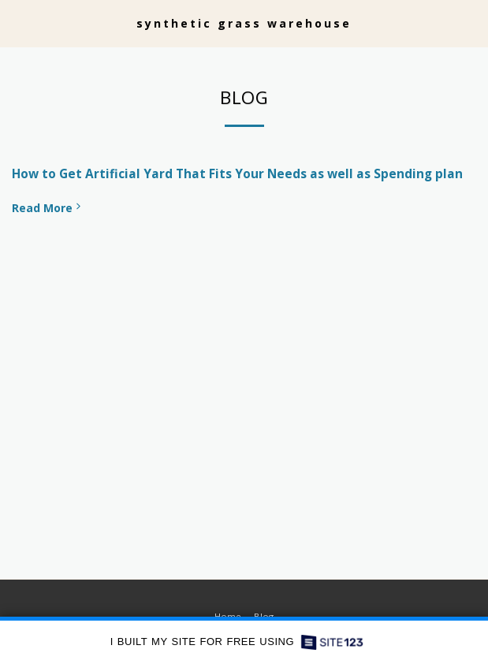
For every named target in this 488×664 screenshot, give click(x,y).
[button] (17, 22)
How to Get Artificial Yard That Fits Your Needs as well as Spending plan (237, 174)
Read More (48, 207)
